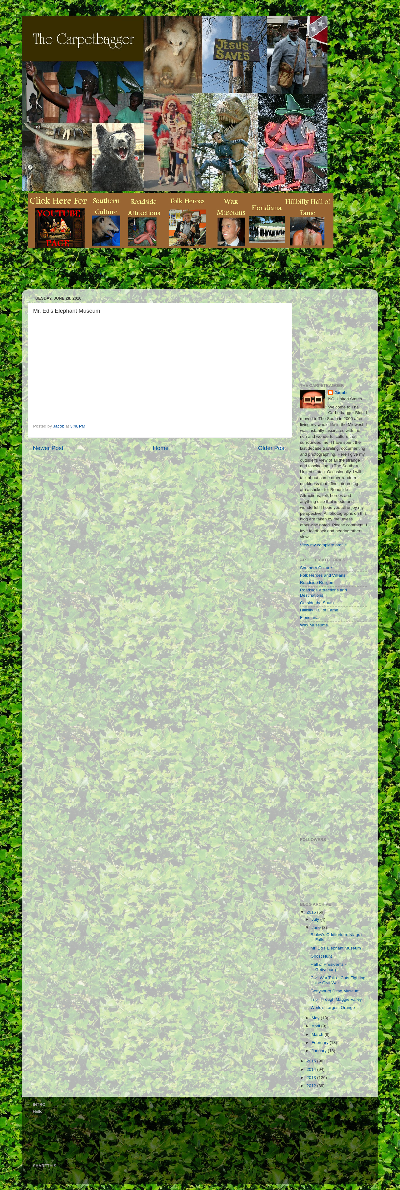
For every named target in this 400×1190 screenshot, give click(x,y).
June (317, 927)
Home (160, 448)
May (316, 1017)
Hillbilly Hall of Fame (319, 610)
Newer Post (48, 448)
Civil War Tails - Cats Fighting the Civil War (338, 980)
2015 (312, 1061)
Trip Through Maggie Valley (336, 999)
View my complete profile (323, 545)
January (320, 1050)
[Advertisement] (142, 273)
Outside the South (317, 602)
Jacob (340, 392)
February (321, 1042)
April (316, 1026)
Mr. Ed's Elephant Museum (336, 948)
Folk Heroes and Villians (322, 575)
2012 (312, 1085)
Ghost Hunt (321, 956)
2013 (312, 1077)
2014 (312, 1069)
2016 (312, 912)
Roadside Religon (316, 582)
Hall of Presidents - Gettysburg (328, 967)
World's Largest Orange (333, 1007)
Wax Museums (314, 625)
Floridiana (309, 617)
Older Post (272, 448)
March (318, 1034)
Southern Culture (316, 567)
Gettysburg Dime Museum (335, 991)
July (316, 919)
